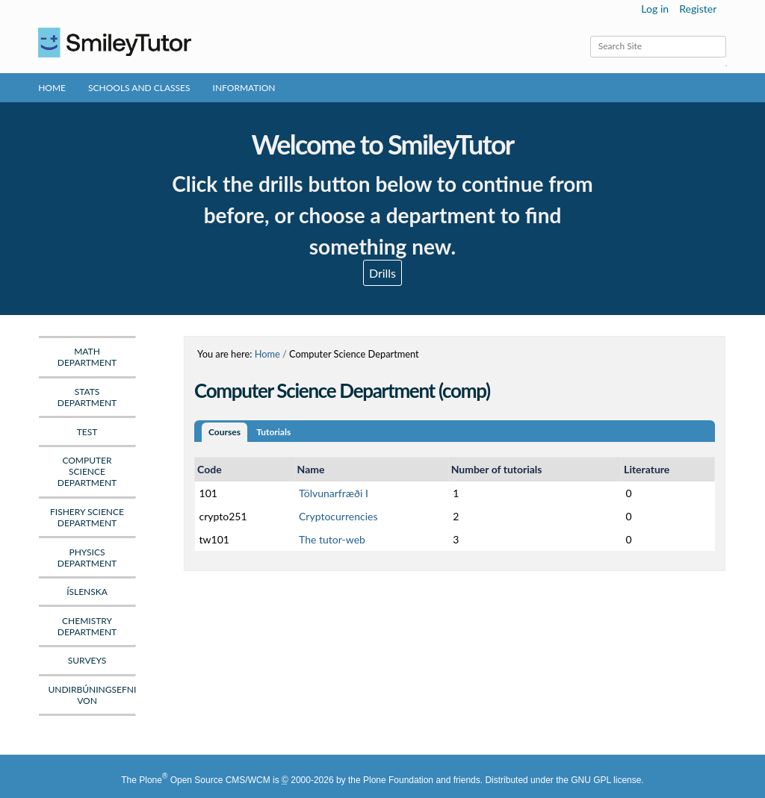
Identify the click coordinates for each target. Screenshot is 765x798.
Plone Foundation (398, 780)
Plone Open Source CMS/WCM (204, 780)
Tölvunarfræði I (333, 493)
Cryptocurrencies (338, 516)
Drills (382, 273)
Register (697, 8)
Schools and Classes (139, 87)
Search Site (589, 35)
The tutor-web (332, 539)
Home (52, 87)
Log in (655, 8)
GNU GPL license (606, 780)
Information (244, 87)
